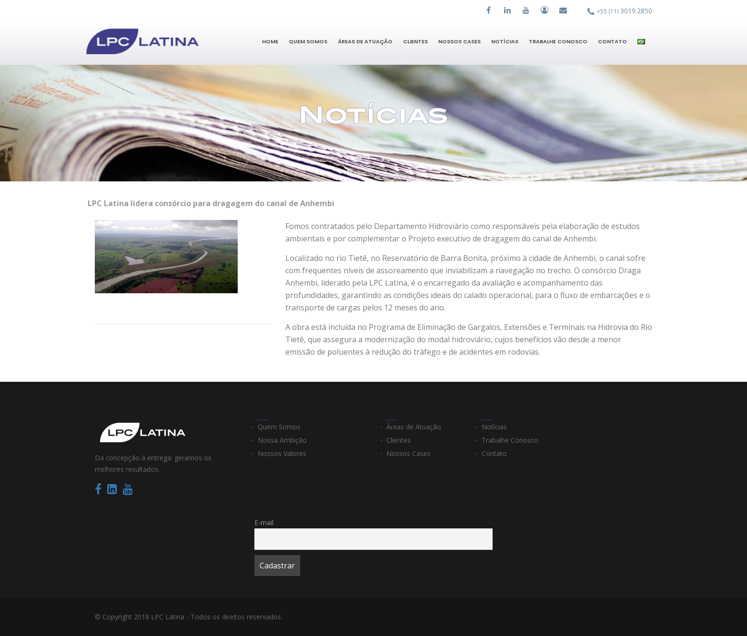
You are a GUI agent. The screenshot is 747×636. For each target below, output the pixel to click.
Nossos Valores (282, 453)
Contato (612, 41)
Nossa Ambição (282, 440)
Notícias (504, 41)
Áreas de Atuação (365, 41)
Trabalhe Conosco (558, 41)
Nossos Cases (459, 41)
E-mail (263, 522)
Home (270, 41)
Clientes (415, 41)
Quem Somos (308, 41)
